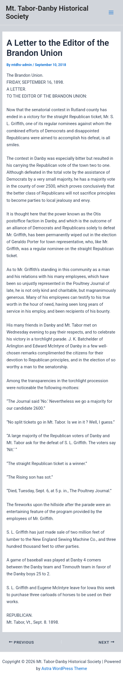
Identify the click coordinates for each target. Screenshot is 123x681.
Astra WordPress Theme (64, 668)
